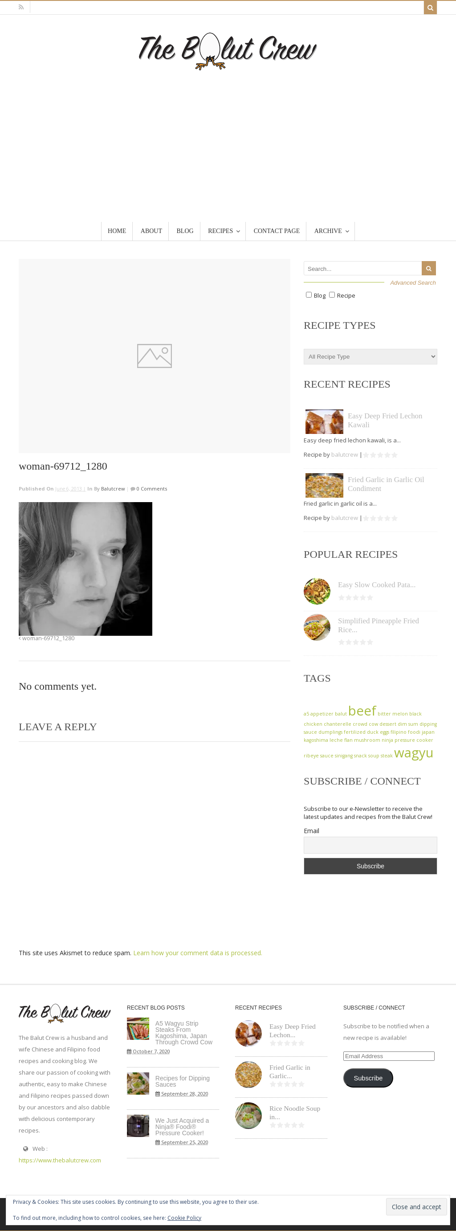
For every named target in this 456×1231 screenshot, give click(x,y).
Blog (320, 295)
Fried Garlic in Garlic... (289, 1071)
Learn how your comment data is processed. (197, 953)
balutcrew (113, 488)
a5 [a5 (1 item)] (306, 714)
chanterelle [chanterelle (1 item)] (337, 724)
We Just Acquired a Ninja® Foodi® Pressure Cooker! (182, 1127)
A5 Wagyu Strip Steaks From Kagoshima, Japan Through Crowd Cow (183, 1033)
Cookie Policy (184, 1218)
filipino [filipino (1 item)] (399, 732)
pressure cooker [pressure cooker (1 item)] (414, 740)
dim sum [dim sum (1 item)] (408, 724)
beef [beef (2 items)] (362, 711)
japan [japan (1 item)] (428, 732)
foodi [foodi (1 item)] (414, 732)
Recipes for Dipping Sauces (182, 1081)
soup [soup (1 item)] (373, 756)
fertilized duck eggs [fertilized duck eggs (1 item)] (366, 732)
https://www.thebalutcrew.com (60, 1160)
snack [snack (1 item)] (360, 756)
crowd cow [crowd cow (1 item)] (365, 724)
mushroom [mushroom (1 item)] (367, 740)
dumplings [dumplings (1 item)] (330, 732)
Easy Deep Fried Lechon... (292, 1030)
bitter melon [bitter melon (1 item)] (393, 714)
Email (311, 830)
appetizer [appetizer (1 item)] (322, 714)
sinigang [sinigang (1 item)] (344, 756)
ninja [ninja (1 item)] (387, 740)
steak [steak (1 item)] (387, 756)
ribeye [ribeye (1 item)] (311, 756)
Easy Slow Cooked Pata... (377, 585)
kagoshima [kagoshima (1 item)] (316, 740)
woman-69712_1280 (46, 638)
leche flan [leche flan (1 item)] (341, 740)
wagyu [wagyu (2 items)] (414, 752)
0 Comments (151, 488)
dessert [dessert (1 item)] (387, 724)
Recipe (346, 295)
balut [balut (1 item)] (341, 714)
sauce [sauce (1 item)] (327, 756)
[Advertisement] (228, 137)
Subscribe (368, 1078)
